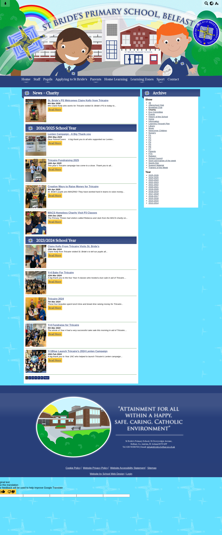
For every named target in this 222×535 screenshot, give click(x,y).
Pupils (47, 79)
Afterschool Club (156, 105)
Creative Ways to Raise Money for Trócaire (73, 186)
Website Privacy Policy (95, 468)
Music (151, 128)
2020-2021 (154, 187)
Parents (95, 79)
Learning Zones (142, 79)
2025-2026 (154, 175)
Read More (55, 109)
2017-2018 (154, 194)
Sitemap (151, 468)
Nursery (152, 133)
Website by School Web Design (107, 474)
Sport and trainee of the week (162, 160)
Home (26, 79)
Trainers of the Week (158, 167)
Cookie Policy (73, 468)
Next (46, 378)
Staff (37, 79)
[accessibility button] (216, 4)
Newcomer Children (158, 130)
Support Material (156, 165)
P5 (150, 144)
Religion (152, 156)
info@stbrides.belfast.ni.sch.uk (161, 447)
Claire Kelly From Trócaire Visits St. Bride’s (73, 246)
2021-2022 (154, 184)
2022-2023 (154, 182)
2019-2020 (154, 189)
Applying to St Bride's (71, 79)
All (150, 103)
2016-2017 (154, 196)
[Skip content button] (5, 4)
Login (129, 474)
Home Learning (115, 79)
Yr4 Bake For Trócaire (61, 272)
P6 (150, 147)
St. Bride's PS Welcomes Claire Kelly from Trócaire (78, 100)
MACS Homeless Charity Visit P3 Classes (72, 212)
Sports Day (154, 163)
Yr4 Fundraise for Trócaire (63, 325)
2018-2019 (154, 191)
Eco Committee (156, 112)
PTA (150, 154)
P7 (150, 149)
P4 (150, 142)
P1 (150, 135)
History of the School (158, 117)
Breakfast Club (155, 107)
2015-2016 (154, 198)
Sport (160, 79)
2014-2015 (154, 201)
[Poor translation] (11, 491)
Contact (173, 79)
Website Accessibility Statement (127, 468)
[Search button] (206, 4)
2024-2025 (154, 177)
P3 (150, 140)
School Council (156, 158)
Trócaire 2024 (56, 298)
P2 (150, 137)
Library (152, 126)
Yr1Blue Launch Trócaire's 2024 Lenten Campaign (77, 351)
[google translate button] (211, 3)
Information (154, 121)
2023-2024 (154, 180)
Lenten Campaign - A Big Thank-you (69, 134)
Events (152, 114)
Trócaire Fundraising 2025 (63, 160)
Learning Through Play (159, 123)
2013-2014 (154, 203)
